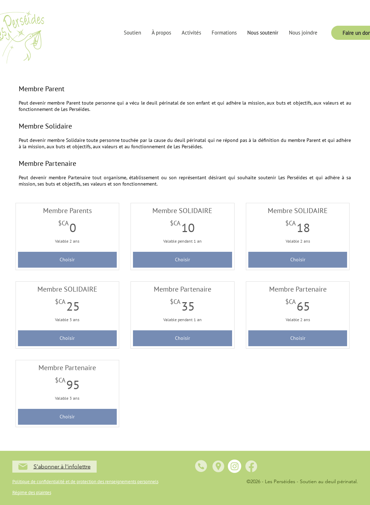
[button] (132, 32)
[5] (251, 466)
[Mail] (23, 467)
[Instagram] (234, 466)
